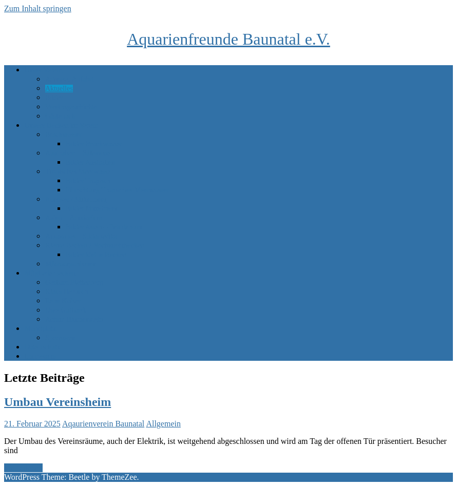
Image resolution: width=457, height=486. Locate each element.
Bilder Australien (90, 162)
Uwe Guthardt (65, 310)
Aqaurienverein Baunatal (103, 423)
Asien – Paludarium (73, 218)
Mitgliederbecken (50, 273)
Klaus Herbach (66, 292)
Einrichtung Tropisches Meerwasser (117, 190)
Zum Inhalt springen (37, 8)
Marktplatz (40, 329)
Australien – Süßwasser (79, 153)
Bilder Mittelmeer (92, 208)
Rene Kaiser (63, 301)
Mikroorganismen (71, 264)
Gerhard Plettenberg (74, 282)
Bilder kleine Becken (96, 255)
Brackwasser (63, 135)
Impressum (40, 356)
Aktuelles (59, 88)
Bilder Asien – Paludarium (104, 227)
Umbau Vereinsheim (57, 402)
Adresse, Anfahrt (69, 79)
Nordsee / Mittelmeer (76, 199)
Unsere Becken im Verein (61, 125)
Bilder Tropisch (88, 181)
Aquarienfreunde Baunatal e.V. (228, 39)
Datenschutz (42, 347)
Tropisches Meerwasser (79, 172)
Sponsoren (60, 338)
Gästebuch (60, 116)
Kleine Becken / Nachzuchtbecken (94, 245)
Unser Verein (43, 70)
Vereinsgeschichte (71, 107)
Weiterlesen (23, 467)
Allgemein (163, 423)
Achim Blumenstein (74, 319)
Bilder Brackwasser (94, 144)
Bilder (54, 98)
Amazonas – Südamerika (81, 236)
